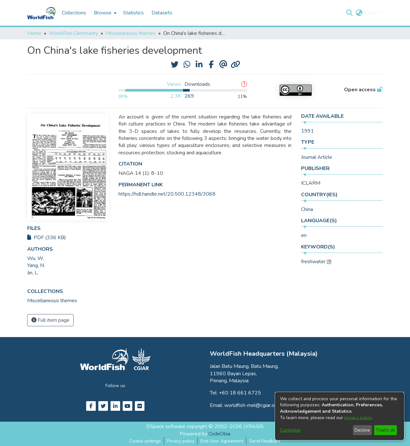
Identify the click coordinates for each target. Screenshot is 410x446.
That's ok (385, 430)
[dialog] (339, 416)
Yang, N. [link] (36, 265)
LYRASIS (253, 426)
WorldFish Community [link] (73, 33)
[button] (349, 13)
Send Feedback (265, 441)
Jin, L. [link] (32, 272)
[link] (52, 300)
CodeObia (219, 433)
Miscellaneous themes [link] (131, 33)
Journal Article (316, 157)
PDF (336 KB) (46, 237)
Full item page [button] (50, 320)
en (304, 235)
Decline (362, 430)
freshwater (313, 261)
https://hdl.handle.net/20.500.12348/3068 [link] (167, 194)
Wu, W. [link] (35, 258)
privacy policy (358, 418)
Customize (290, 430)
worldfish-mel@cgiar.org (251, 405)
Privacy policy (180, 441)
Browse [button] (102, 12)
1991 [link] (307, 130)
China (307, 209)
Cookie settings (145, 441)
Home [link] (34, 33)
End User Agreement (222, 441)
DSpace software (165, 426)
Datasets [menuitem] (162, 12)
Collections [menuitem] (74, 12)
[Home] (41, 12)
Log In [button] (372, 12)
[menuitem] (105, 13)
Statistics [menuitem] (133, 12)
